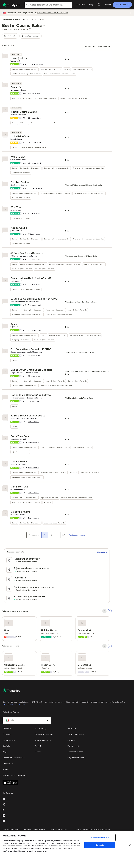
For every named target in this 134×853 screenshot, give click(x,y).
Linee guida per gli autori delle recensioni (92, 829)
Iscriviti (38, 752)
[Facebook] (4, 798)
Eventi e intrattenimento (11, 19)
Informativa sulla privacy (14, 704)
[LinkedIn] (4, 815)
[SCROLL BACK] (104, 611)
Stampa (6, 769)
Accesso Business (75, 752)
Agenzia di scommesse (57, 335)
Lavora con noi (9, 740)
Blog (5, 752)
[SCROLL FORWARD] (110, 611)
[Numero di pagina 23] (63, 535)
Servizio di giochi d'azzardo (51, 69)
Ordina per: (90, 46)
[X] (4, 804)
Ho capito (100, 845)
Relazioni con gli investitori (14, 775)
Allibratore (24, 123)
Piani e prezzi (73, 746)
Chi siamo (7, 734)
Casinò (66, 69)
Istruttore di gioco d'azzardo (45, 98)
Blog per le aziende (76, 758)
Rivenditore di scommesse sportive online (59, 74)
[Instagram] (4, 809)
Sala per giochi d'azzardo (82, 69)
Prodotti (71, 740)
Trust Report (8, 763)
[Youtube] (4, 821)
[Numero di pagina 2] (51, 535)
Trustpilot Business (76, 734)
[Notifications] (99, 4)
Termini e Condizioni (59, 829)
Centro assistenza (43, 740)
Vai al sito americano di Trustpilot (52, 13)
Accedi (38, 746)
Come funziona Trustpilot (13, 758)
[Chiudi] (130, 13)
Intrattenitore (17, 218)
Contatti (6, 746)
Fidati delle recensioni (44, 734)
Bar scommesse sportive (21, 198)
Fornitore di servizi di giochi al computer (26, 74)
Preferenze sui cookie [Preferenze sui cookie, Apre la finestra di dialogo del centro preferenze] (100, 837)
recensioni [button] (35, 64)
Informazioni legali (10, 829)
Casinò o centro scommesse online (24, 69)
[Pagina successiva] (77, 535)
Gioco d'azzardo (29, 19)
